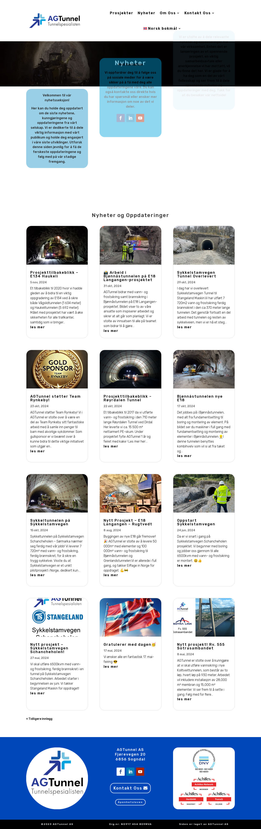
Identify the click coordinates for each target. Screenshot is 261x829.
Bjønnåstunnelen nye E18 (200, 398)
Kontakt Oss (197, 13)
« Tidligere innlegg (39, 719)
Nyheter (146, 13)
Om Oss (168, 13)
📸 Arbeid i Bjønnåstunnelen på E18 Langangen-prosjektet (130, 276)
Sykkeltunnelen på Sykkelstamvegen (50, 522)
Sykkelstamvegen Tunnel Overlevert (196, 274)
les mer (37, 327)
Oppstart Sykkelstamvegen (196, 522)
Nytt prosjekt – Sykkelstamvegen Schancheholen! (49, 648)
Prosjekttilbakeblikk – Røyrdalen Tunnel (128, 398)
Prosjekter (121, 13)
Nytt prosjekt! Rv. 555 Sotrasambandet (201, 646)
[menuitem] (162, 28)
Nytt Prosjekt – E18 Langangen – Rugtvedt (128, 522)
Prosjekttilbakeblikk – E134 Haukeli (54, 274)
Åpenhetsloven (130, 802)
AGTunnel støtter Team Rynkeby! (55, 398)
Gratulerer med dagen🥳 (130, 644)
